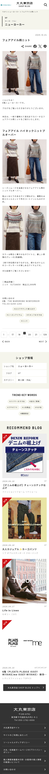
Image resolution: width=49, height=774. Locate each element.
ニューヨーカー (14, 12)
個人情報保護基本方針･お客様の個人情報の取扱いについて (22, 760)
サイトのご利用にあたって (15, 735)
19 (24, 334)
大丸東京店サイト (11, 727)
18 (18, 334)
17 (11, 334)
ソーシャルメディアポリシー (16, 742)
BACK (6, 341)
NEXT (43, 341)
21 (38, 334)
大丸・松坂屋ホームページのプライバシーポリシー (22, 751)
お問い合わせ (9, 769)
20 (31, 334)
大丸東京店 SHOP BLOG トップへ (26, 687)
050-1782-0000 (27, 720)
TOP (4, 12)
